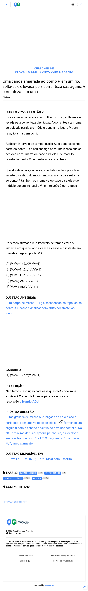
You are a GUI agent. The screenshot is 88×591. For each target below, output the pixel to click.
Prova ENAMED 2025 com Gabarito (44, 72)
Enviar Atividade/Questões (63, 556)
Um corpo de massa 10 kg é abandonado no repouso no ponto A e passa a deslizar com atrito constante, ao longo (44, 308)
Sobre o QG (25, 561)
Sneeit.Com (49, 585)
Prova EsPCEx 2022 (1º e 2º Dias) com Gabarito (39, 459)
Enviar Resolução (25, 556)
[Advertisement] (44, 41)
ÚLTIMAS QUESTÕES (15, 502)
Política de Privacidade (63, 561)
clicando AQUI (29, 401)
